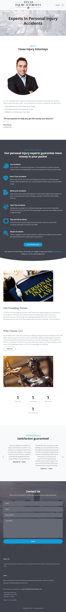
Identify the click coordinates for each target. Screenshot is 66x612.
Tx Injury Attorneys (38, 608)
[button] (63, 457)
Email (7, 509)
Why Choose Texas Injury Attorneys (32, 580)
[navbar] (62, 5)
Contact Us (9, 348)
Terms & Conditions (14, 583)
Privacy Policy (24, 583)
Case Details (9, 521)
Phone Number (10, 515)
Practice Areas (18, 580)
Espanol (58, 5)
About (12, 580)
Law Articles (50, 580)
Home (8, 580)
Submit (33, 541)
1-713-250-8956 (12, 600)
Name (7, 503)
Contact (44, 580)
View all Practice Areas (33, 244)
